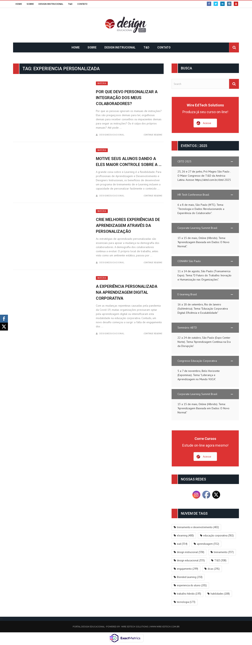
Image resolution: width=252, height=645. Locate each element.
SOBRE (30, 4)
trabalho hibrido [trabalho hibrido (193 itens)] (189, 593)
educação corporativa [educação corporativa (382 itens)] (218, 535)
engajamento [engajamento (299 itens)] (187, 568)
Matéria (101, 83)
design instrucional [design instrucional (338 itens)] (190, 552)
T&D (70, 4)
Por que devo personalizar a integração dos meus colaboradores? (127, 97)
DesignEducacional (112, 134)
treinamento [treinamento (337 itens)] (224, 552)
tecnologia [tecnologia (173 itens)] (186, 602)
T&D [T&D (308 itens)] (220, 560)
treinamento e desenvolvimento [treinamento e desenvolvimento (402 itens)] (198, 527)
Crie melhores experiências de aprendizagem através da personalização (128, 225)
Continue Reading (153, 134)
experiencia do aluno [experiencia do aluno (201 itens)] (192, 585)
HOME (18, 4)
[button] (205, 161)
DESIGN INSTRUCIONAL (50, 4)
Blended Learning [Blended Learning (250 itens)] (189, 577)
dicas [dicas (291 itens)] (214, 568)
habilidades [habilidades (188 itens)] (220, 593)
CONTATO (82, 4)
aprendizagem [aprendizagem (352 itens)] (208, 544)
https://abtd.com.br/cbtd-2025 (213, 180)
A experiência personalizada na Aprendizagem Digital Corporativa (126, 292)
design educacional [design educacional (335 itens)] (191, 560)
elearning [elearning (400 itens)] (185, 535)
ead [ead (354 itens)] (182, 544)
